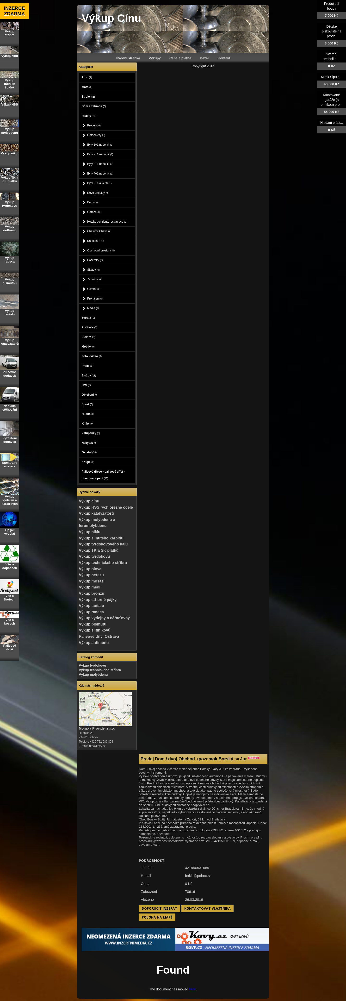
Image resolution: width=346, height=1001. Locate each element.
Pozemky (95, 260)
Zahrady (94, 279)
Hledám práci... (331, 123)
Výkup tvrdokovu (94, 556)
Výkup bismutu (92, 624)
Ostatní (93, 289)
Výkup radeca (91, 612)
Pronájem (95, 298)
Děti (86, 385)
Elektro (88, 337)
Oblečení (90, 394)
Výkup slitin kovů (95, 630)
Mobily (88, 346)
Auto (87, 77)
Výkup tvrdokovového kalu (103, 544)
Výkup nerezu (91, 575)
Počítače (89, 327)
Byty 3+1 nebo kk (100, 164)
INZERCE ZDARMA (14, 11)
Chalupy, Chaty (99, 231)
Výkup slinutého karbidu (101, 538)
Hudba (88, 414)
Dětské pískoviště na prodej (331, 31)
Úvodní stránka (128, 58)
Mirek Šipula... (331, 77)
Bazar (204, 58)
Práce (87, 366)
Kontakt (224, 58)
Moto (87, 87)
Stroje (88, 96)
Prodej (94, 125)
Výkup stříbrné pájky (98, 600)
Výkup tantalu (91, 606)
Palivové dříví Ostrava (99, 636)
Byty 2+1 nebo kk (100, 154)
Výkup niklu (89, 532)
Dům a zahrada (94, 106)
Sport (87, 404)
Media (93, 308)
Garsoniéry (96, 135)
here (192, 989)
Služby (89, 375)
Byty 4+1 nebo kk (100, 173)
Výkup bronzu (91, 593)
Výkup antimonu (94, 643)
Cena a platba (180, 58)
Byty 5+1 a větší (99, 183)
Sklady (93, 269)
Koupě (88, 462)
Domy (93, 202)
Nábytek (89, 442)
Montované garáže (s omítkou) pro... (331, 99)
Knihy (87, 423)
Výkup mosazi (92, 581)
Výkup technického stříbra (103, 563)
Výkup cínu (89, 501)
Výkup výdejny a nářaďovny (104, 618)
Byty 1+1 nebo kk (100, 144)
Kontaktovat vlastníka (207, 908)
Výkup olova (90, 569)
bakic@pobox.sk (198, 876)
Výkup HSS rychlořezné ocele (106, 507)
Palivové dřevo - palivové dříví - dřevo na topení (103, 475)
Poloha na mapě (157, 917)
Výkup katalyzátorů (96, 513)
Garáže (93, 212)
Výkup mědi (89, 587)
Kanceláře (95, 241)
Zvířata (88, 317)
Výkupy (155, 58)
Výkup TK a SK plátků (98, 550)
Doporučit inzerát (159, 908)
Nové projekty (98, 192)
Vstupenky (91, 433)
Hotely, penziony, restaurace (107, 221)
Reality (89, 116)
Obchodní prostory (101, 250)
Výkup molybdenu (93, 674)
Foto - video (92, 356)
